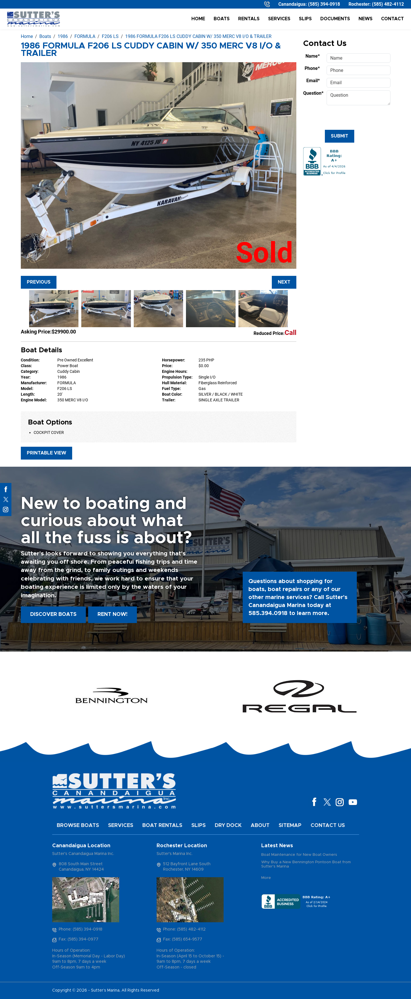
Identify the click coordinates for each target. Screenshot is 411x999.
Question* (313, 93)
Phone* (312, 68)
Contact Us (328, 825)
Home (198, 19)
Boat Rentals (162, 825)
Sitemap (290, 825)
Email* (313, 80)
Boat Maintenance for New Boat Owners (299, 855)
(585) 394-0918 (324, 4)
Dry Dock (228, 825)
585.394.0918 (268, 613)
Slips (305, 19)
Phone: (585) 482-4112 (184, 929)
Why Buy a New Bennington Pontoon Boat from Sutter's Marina (306, 864)
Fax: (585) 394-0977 (78, 939)
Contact (392, 19)
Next (284, 282)
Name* (312, 56)
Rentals (249, 19)
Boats (222, 19)
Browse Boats (78, 825)
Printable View (46, 453)
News (365, 19)
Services (279, 19)
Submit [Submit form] (339, 136)
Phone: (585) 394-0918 (80, 929)
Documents (335, 19)
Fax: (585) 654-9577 (182, 939)
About (260, 825)
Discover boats (53, 614)
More (266, 878)
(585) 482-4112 (388, 4)
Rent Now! (112, 614)
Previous (38, 282)
